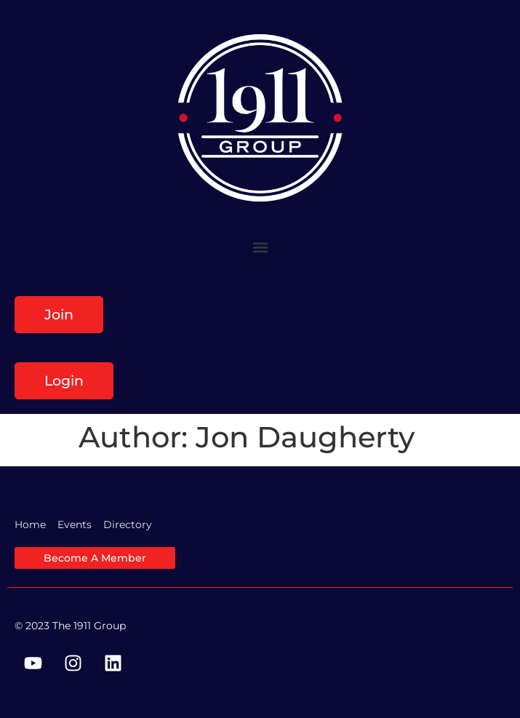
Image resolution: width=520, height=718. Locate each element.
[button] (260, 248)
